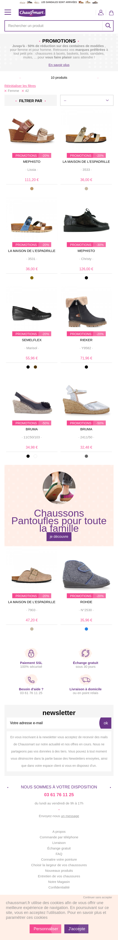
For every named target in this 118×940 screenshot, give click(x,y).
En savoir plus (59, 65)
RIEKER (86, 340)
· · (32, 169)
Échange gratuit (59, 848)
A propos (58, 831)
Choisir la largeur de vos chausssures (59, 865)
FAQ (59, 854)
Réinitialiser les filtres (20, 86)
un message (70, 816)
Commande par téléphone (59, 837)
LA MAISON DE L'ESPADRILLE (86, 161)
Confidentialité (58, 887)
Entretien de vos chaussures (59, 876)
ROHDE (86, 602)
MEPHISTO (31, 161)
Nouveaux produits (59, 870)
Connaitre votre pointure (59, 859)
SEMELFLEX (31, 340)
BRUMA (32, 429)
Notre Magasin (59, 882)
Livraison (59, 843)
